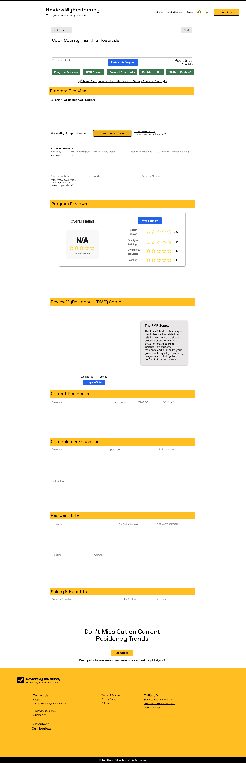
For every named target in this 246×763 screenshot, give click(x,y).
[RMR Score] (93, 72)
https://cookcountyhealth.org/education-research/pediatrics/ (63, 183)
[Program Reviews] (66, 72)
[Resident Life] (151, 72)
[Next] (186, 30)
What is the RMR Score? (94, 376)
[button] (226, 12)
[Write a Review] (150, 220)
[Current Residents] (122, 72)
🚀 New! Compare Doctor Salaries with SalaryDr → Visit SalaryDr (122, 81)
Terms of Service (110, 695)
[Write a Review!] (180, 72)
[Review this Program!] (123, 62)
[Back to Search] (61, 30)
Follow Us (107, 703)
